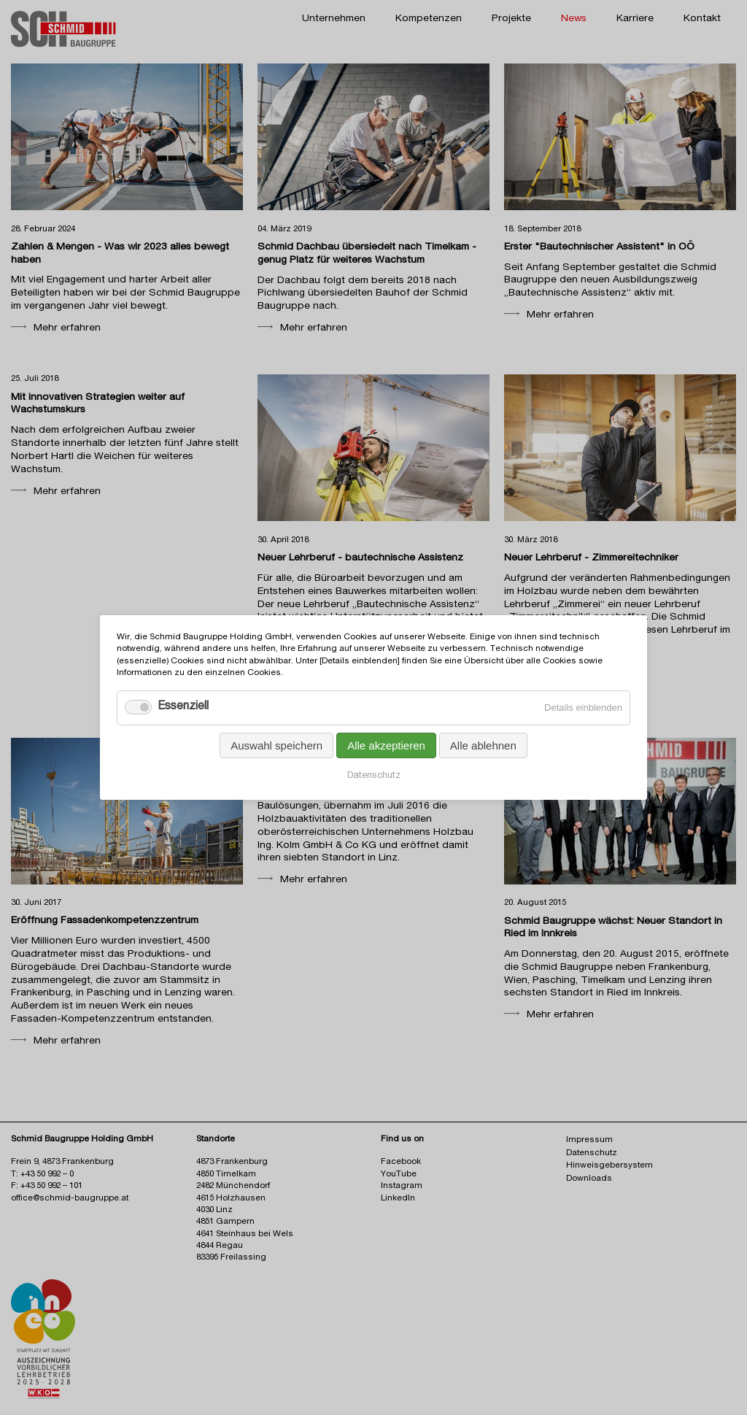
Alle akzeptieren (386, 745)
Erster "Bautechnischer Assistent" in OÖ (599, 247)
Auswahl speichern (276, 745)
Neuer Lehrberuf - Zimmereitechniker (591, 558)
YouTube (399, 1175)
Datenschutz (373, 776)
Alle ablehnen (483, 745)
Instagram (401, 1186)
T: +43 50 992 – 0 (42, 1175)
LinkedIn (398, 1199)
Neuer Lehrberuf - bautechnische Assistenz (360, 558)
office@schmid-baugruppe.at (69, 1199)
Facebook (401, 1162)
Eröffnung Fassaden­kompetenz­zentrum (104, 921)
